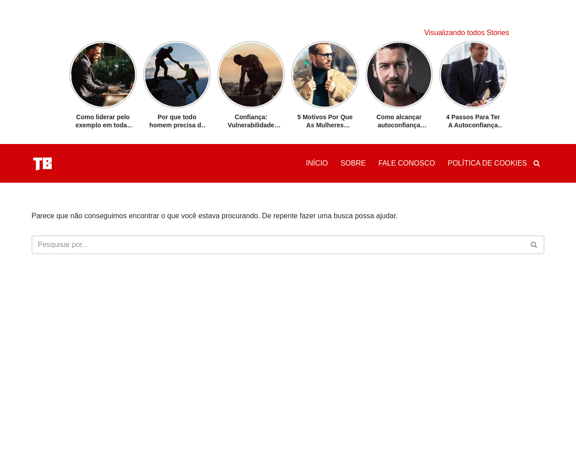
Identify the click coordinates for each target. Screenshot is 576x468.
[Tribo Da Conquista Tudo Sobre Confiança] (43, 163)
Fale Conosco (406, 163)
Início (317, 163)
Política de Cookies (487, 163)
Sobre (353, 163)
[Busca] (536, 163)
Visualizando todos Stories (466, 32)
